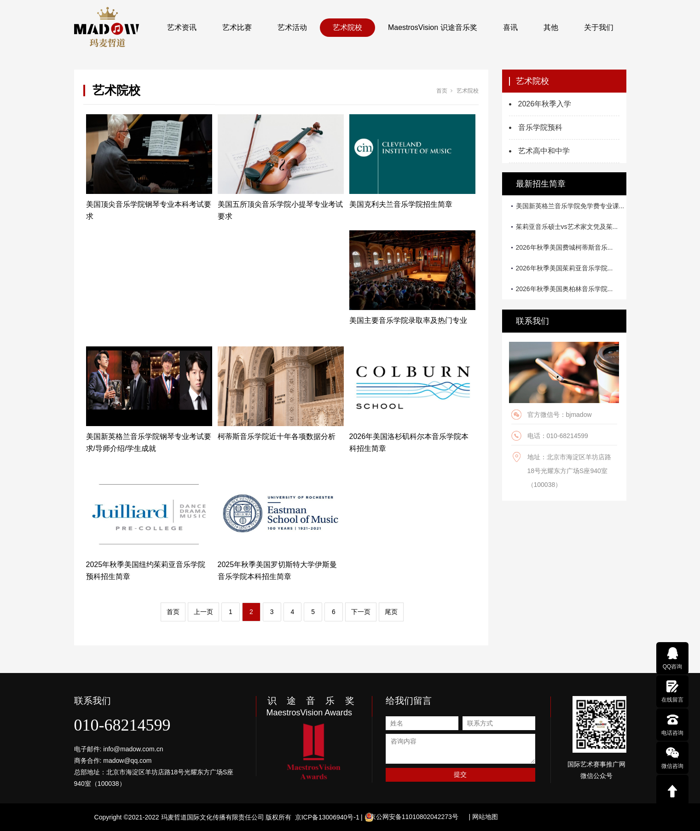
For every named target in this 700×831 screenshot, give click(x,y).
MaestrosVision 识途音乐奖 (432, 27)
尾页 (391, 611)
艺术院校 (347, 27)
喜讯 (510, 27)
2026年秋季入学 (545, 104)
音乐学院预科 (540, 127)
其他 (551, 27)
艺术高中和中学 (544, 151)
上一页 (203, 611)
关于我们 (598, 27)
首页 (441, 91)
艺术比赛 (237, 27)
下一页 (360, 611)
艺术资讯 (182, 27)
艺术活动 (292, 27)
